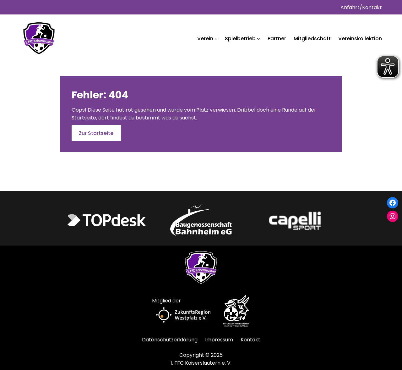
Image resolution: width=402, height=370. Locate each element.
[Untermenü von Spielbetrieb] (258, 38)
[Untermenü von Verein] (216, 38)
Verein (205, 38)
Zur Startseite (96, 133)
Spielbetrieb (240, 38)
